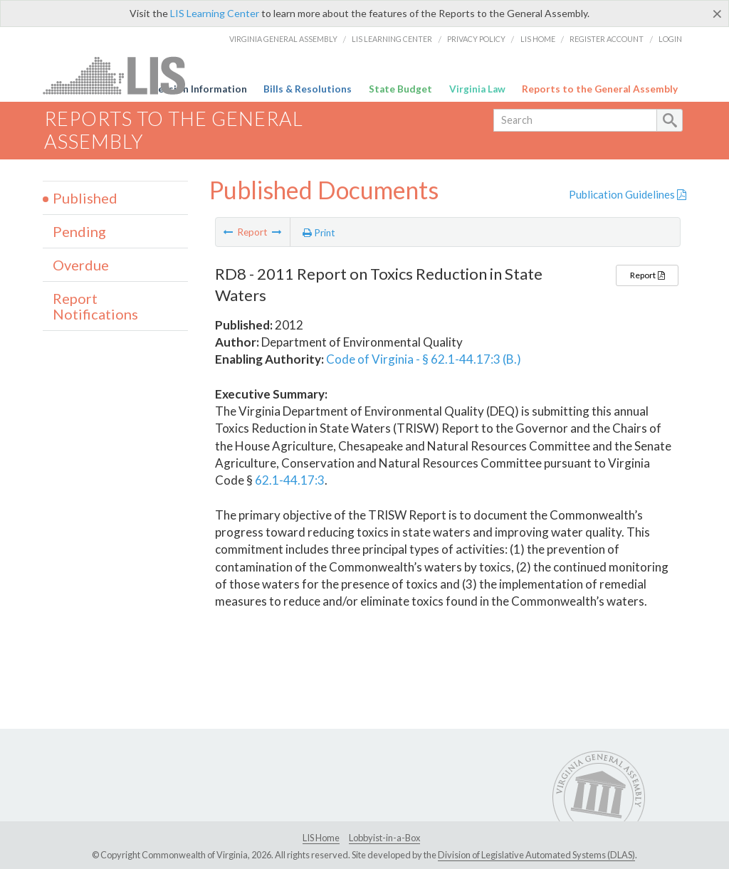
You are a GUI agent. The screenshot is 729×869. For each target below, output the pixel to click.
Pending (79, 231)
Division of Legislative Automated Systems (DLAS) (536, 854)
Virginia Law (477, 89)
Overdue (81, 264)
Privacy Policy (476, 38)
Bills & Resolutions (307, 89)
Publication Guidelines (627, 194)
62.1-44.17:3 (290, 480)
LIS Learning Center (214, 13)
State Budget (400, 89)
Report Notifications (95, 306)
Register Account (607, 38)
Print (319, 232)
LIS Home (537, 38)
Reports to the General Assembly (600, 89)
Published (85, 197)
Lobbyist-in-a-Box (384, 837)
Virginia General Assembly (283, 38)
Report (647, 275)
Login (670, 38)
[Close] (717, 13)
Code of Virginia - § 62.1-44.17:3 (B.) (423, 359)
